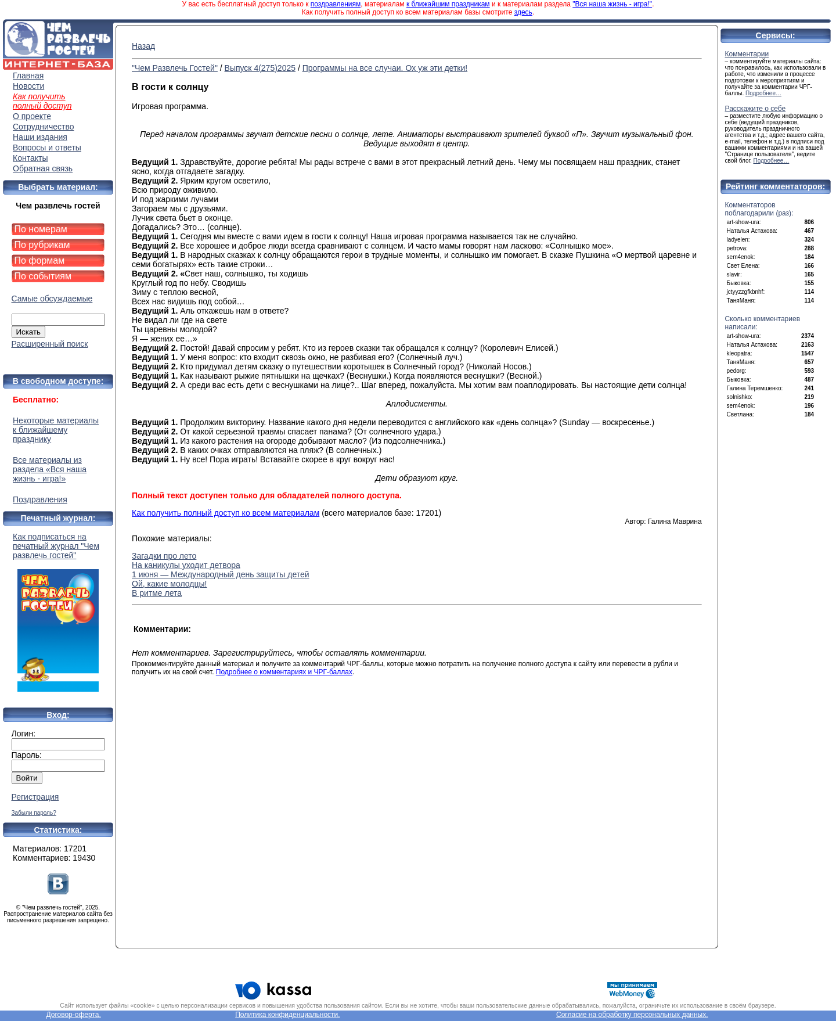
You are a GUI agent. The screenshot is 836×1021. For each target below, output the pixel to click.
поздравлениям (336, 4)
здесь (523, 12)
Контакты (30, 158)
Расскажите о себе (755, 109)
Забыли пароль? (34, 813)
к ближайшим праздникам (448, 4)
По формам (40, 260)
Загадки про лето (164, 555)
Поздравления (40, 499)
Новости (28, 86)
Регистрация (35, 796)
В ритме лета (157, 593)
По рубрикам (42, 245)
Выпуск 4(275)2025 (260, 68)
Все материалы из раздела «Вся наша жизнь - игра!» (50, 469)
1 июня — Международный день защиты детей (220, 574)
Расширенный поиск (50, 343)
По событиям (43, 276)
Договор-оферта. (73, 1015)
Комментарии (747, 54)
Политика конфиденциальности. (287, 1015)
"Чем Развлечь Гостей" (175, 68)
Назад (143, 46)
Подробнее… (763, 93)
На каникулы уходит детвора (186, 565)
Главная (28, 75)
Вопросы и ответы (47, 147)
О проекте (32, 116)
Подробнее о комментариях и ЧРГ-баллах (284, 672)
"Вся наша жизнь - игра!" (612, 4)
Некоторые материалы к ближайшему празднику (56, 430)
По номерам (41, 229)
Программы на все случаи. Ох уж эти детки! (384, 68)
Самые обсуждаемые (52, 298)
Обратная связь (43, 168)
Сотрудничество (43, 126)
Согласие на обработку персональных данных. (632, 1015)
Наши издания (40, 137)
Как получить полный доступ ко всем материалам (225, 512)
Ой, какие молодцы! (169, 583)
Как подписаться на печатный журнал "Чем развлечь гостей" (58, 612)
